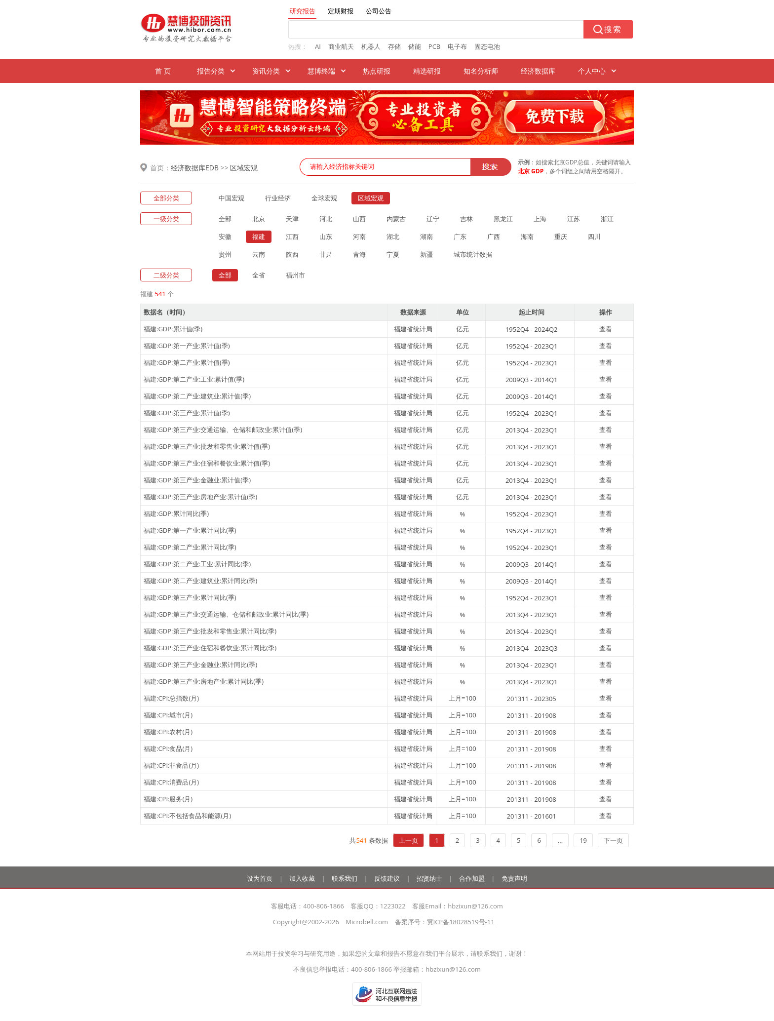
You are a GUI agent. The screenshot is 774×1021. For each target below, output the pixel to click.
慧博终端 (321, 71)
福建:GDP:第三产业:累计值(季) (187, 412)
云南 (258, 254)
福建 (258, 236)
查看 (605, 328)
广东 (460, 236)
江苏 (573, 218)
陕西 (292, 254)
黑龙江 (503, 218)
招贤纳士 (429, 878)
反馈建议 (387, 878)
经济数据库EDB (195, 167)
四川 (594, 236)
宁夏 (393, 254)
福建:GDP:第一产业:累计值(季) (187, 345)
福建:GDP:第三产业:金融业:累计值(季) (197, 479)
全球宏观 (324, 198)
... (560, 840)
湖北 (393, 236)
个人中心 (592, 71)
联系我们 (344, 878)
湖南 (426, 236)
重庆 (560, 236)
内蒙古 (396, 218)
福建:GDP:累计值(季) (173, 328)
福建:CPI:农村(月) (168, 731)
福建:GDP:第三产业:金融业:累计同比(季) (200, 664)
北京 (258, 218)
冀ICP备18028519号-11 (461, 921)
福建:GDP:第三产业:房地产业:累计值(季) (200, 496)
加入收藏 (302, 878)
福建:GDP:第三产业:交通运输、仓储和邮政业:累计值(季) (223, 429)
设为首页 (259, 878)
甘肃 (325, 254)
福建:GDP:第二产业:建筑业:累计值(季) (197, 396)
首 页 (163, 71)
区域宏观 (244, 167)
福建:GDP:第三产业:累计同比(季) (190, 597)
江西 (292, 236)
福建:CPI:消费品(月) (171, 782)
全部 (225, 218)
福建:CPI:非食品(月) (171, 765)
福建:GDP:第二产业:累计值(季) (187, 362)
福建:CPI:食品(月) (168, 748)
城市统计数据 (473, 254)
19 (583, 840)
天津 (292, 218)
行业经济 (278, 198)
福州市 (295, 275)
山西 (359, 218)
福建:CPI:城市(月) (168, 714)
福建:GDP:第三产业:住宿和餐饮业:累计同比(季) (210, 647)
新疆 (426, 254)
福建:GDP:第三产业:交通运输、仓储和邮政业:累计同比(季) (226, 614)
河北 (325, 218)
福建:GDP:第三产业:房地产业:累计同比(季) (204, 681)
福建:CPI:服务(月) (168, 798)
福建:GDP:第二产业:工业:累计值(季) (194, 379)
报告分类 (211, 71)
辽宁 (432, 218)
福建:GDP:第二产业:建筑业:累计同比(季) (200, 580)
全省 (258, 275)
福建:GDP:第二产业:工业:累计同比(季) (197, 563)
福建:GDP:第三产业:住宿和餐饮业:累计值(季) (207, 463)
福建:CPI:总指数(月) (171, 698)
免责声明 (514, 878)
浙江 (607, 218)
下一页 (613, 840)
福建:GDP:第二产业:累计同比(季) (190, 547)
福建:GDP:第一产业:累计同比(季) (190, 530)
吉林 (466, 218)
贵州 (225, 254)
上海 (540, 218)
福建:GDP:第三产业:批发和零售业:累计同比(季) (210, 631)
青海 (359, 254)
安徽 (225, 236)
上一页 (408, 840)
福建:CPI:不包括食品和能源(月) (187, 815)
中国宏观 (231, 198)
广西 (493, 236)
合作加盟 (472, 878)
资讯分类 (266, 71)
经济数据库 (538, 71)
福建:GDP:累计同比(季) (176, 513)
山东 (325, 236)
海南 (527, 236)
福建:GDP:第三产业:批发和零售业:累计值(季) (207, 446)
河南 (359, 236)
